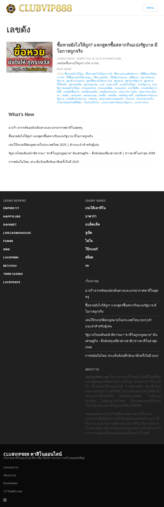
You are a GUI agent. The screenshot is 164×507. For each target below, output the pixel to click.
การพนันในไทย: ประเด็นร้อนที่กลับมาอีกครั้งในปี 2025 (44, 162)
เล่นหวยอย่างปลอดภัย (111, 99)
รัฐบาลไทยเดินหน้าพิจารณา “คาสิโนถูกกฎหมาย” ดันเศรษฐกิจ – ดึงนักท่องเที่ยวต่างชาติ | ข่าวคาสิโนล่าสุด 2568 (82, 153)
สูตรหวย (118, 81)
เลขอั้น (102, 95)
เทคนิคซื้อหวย (71, 91)
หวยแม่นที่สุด (105, 88)
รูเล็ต (88, 233)
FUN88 (8, 241)
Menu (150, 8)
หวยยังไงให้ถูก (128, 84)
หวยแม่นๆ (120, 88)
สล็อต (89, 257)
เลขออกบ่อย (90, 95)
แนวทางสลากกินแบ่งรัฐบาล (116, 102)
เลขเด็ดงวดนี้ (126, 95)
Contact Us (11, 467)
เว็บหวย (129, 99)
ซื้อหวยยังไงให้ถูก (74, 74)
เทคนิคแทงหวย (108, 91)
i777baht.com (12, 491)
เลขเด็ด (112, 95)
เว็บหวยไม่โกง (91, 102)
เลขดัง (65, 95)
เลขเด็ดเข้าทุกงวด (76, 99)
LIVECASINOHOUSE (17, 233)
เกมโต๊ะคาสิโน (95, 208)
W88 (6, 249)
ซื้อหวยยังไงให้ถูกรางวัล (99, 74)
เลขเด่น (93, 99)
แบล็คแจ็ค (92, 224)
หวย (102, 84)
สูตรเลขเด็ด (75, 84)
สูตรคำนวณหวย (75, 81)
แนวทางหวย (141, 102)
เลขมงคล (76, 95)
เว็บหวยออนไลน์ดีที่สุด (69, 102)
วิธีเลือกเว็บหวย (118, 77)
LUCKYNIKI (10, 257)
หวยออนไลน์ (89, 88)
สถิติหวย (134, 77)
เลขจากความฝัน (128, 91)
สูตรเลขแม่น (91, 84)
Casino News (66, 58)
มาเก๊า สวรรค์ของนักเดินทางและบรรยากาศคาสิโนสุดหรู (45, 127)
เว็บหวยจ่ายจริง (145, 99)
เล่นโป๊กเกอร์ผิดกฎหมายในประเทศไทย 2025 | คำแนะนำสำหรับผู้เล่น (54, 145)
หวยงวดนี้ (112, 84)
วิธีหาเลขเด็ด (100, 77)
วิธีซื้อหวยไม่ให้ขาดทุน (78, 77)
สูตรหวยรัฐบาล (133, 81)
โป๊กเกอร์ (91, 249)
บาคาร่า (90, 216)
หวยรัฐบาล (144, 84)
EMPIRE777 (11, 208)
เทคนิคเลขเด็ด (89, 91)
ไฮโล (88, 241)
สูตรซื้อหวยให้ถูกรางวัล (99, 81)
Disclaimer (10, 483)
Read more (64, 69)
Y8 (87, 265)
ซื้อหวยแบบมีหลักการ (126, 74)
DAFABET (10, 224)
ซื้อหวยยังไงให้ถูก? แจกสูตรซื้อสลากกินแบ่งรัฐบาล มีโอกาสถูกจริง (51, 136)
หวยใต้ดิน (133, 88)
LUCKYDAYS (11, 282)
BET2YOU (10, 265)
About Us (9, 475)
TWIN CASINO (13, 274)
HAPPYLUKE (11, 216)
